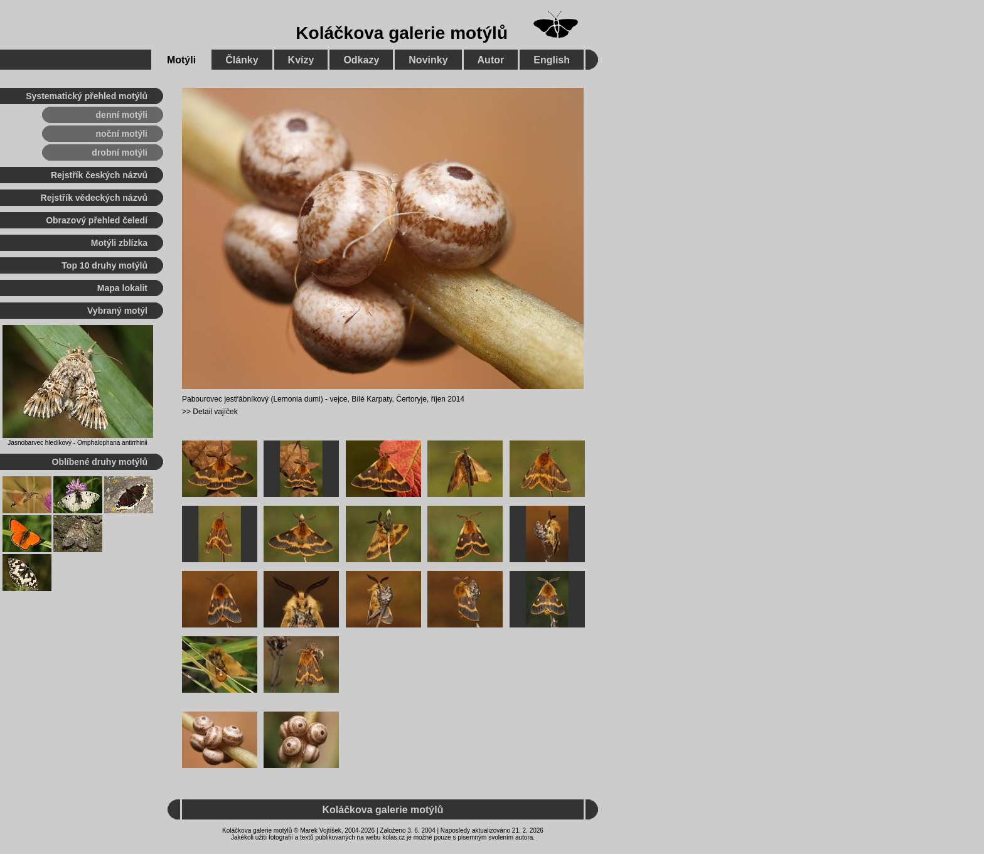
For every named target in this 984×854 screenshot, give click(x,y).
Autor (491, 60)
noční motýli (121, 134)
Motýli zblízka (119, 243)
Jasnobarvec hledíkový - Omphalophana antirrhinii (77, 442)
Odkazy (361, 60)
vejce (338, 399)
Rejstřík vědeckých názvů (94, 198)
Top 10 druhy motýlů (104, 265)
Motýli (181, 60)
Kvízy (301, 60)
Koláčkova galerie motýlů (402, 33)
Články (241, 60)
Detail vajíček (215, 411)
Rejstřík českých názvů (99, 175)
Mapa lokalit (122, 288)
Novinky (428, 60)
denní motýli (121, 115)
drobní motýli (119, 152)
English (551, 60)
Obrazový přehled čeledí (96, 220)
